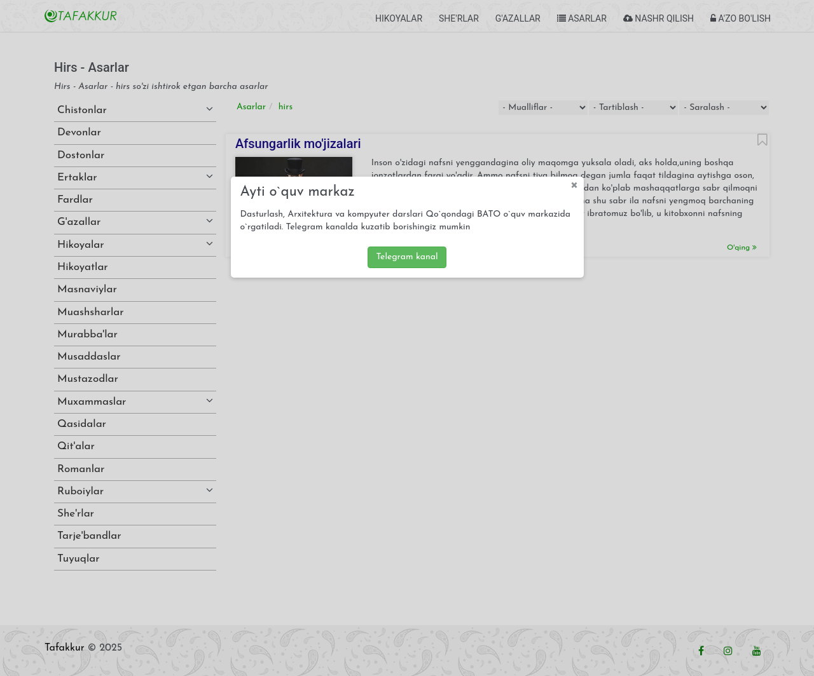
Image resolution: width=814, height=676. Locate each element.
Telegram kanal (407, 257)
